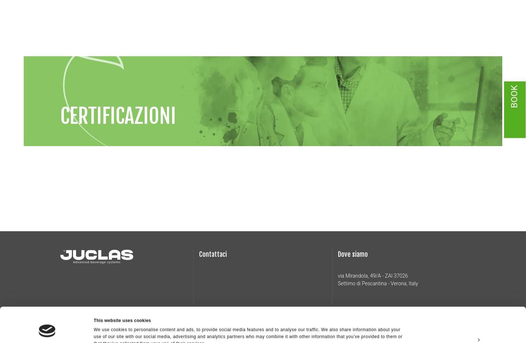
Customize (465, 309)
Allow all (465, 292)
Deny (465, 326)
